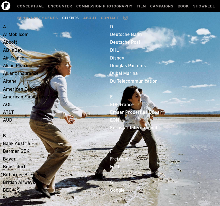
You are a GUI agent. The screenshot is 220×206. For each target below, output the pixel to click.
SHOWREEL (204, 6)
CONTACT (110, 17)
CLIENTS (70, 17)
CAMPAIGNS (161, 6)
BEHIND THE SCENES (37, 17)
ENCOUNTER (60, 6)
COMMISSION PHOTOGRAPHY (104, 6)
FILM (141, 6)
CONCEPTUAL (30, 6)
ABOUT (90, 17)
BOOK (183, 6)
